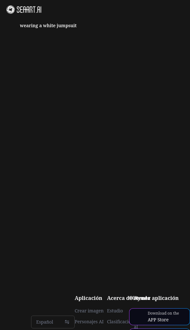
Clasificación (120, 321)
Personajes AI (89, 321)
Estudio (115, 310)
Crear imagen (89, 310)
